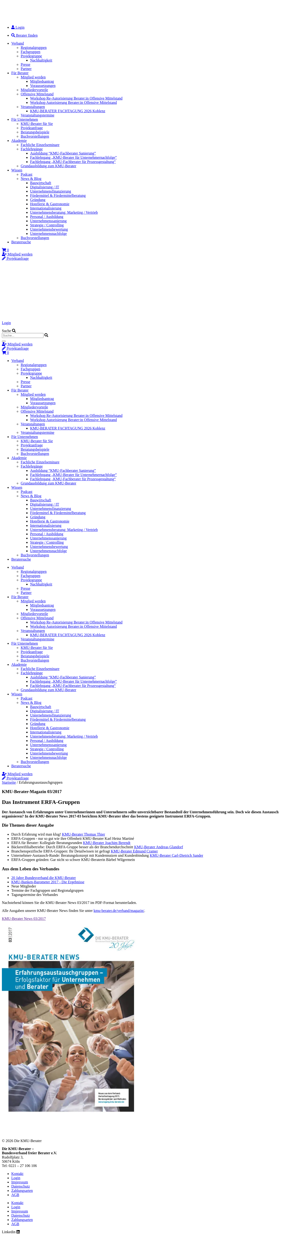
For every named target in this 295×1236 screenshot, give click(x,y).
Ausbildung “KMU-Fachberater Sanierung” (63, 153)
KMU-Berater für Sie (37, 124)
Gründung (37, 200)
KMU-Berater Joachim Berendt (106, 843)
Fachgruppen (30, 52)
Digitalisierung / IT (44, 187)
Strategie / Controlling (47, 225)
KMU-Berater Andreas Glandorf (158, 847)
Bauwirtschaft (40, 183)
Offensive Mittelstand (37, 94)
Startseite (9, 782)
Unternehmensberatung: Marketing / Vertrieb (64, 212)
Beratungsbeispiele (35, 132)
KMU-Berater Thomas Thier (83, 834)
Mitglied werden (33, 77)
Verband (17, 43)
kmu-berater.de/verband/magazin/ (119, 911)
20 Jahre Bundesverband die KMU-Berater (43, 878)
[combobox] (22, 335)
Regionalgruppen (34, 48)
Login (6, 323)
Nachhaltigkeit (41, 60)
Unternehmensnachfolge (48, 234)
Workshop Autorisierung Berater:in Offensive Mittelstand (73, 103)
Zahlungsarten (22, 1191)
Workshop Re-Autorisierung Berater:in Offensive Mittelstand (76, 98)
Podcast (26, 174)
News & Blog (31, 179)
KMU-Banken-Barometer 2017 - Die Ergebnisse (47, 882)
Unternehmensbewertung (49, 229)
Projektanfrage (32, 128)
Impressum (19, 1182)
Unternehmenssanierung (48, 221)
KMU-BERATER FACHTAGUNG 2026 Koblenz (67, 111)
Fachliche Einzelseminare (40, 145)
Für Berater (19, 73)
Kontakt (17, 1174)
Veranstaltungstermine (37, 115)
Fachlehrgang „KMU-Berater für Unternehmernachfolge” (73, 157)
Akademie (19, 141)
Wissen (16, 170)
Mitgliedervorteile (34, 90)
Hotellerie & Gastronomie (49, 204)
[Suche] (4, 341)
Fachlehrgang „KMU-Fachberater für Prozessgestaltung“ (73, 162)
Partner (26, 69)
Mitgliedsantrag (42, 81)
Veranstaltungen (33, 107)
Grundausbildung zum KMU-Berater (48, 166)
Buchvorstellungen (35, 136)
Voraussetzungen (42, 86)
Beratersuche (21, 242)
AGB (15, 1195)
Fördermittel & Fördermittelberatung (58, 196)
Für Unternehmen (24, 119)
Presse (25, 64)
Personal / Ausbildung (46, 217)
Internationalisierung (45, 208)
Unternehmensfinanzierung (50, 191)
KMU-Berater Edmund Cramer (134, 851)
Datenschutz (20, 1186)
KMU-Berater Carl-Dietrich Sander (176, 855)
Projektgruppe (31, 56)
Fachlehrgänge (32, 149)
